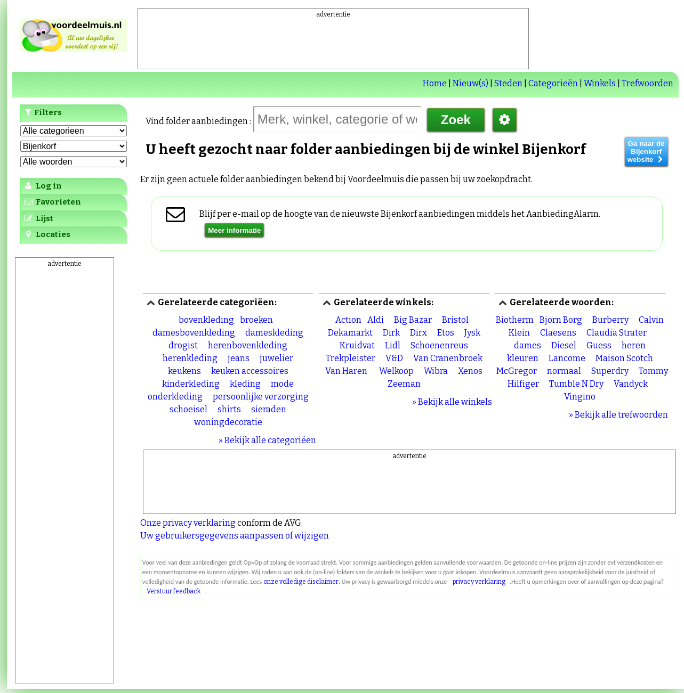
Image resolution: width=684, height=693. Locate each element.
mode (282, 384)
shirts (229, 409)
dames (527, 345)
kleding (245, 384)
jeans (239, 358)
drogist (183, 345)
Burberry (610, 320)
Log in (42, 186)
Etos (445, 333)
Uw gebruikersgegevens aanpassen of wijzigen (234, 536)
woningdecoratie (228, 422)
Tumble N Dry (576, 384)
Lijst (38, 218)
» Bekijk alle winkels (452, 402)
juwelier (276, 358)
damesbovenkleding (193, 333)
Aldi (375, 320)
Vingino (580, 397)
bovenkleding (206, 320)
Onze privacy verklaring (188, 523)
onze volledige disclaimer (301, 581)
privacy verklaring (479, 581)
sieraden (268, 409)
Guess (598, 345)
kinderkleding (191, 384)
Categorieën (553, 83)
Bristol (455, 320)
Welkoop (396, 371)
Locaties (46, 234)
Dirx (418, 333)
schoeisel (188, 409)
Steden (508, 83)
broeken (256, 320)
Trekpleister (350, 358)
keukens (184, 371)
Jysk (472, 333)
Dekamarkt (350, 333)
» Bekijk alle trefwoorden (618, 415)
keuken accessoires (249, 371)
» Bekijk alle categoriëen (267, 440)
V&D (394, 358)
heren (634, 345)
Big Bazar (413, 320)
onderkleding (175, 397)
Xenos (470, 371)
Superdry (610, 371)
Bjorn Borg (561, 320)
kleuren (522, 358)
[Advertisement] (333, 43)
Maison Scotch (624, 358)
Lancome (567, 358)
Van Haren (347, 371)
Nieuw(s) (470, 83)
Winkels (600, 83)
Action (348, 320)
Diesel (563, 345)
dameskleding (274, 333)
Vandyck (631, 384)
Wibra (436, 371)
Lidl (392, 345)
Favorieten (52, 202)
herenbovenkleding (247, 345)
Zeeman (404, 384)
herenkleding (190, 358)
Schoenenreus (439, 345)
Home (435, 83)
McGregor (516, 371)
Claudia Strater (616, 333)
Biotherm (515, 320)
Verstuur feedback (174, 591)
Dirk (391, 333)
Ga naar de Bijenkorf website (646, 152)
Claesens (558, 333)
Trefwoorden (647, 83)
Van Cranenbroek (447, 358)
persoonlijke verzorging (261, 397)
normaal (564, 371)
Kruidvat (357, 345)
